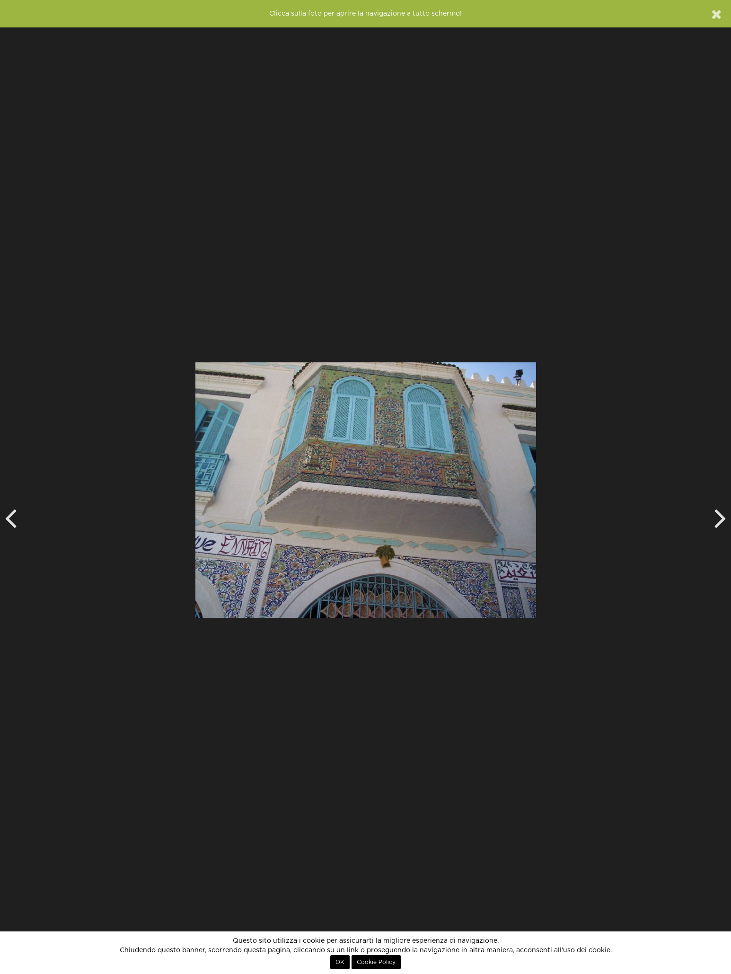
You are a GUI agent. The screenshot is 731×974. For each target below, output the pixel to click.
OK (339, 962)
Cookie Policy (376, 962)
